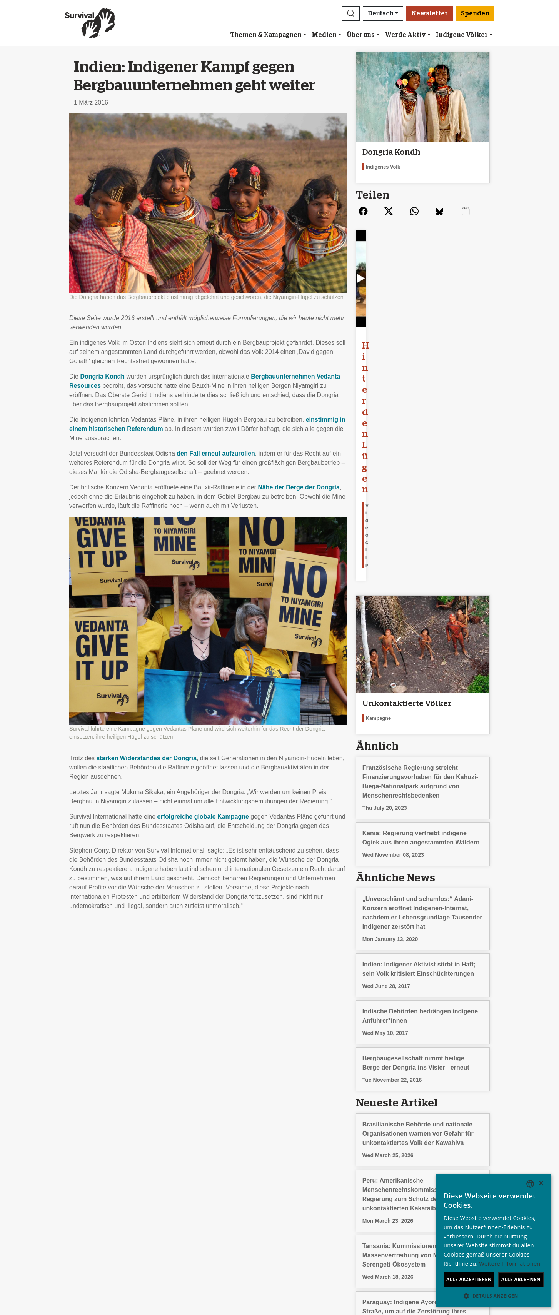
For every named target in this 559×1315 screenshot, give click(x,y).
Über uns (361, 35)
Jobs (29, 1178)
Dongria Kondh (102, 376)
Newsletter (429, 13)
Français (426, 1188)
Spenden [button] (475, 13)
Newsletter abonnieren (184, 1169)
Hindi (422, 1225)
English (425, 1169)
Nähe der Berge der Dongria (299, 487)
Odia (421, 1234)
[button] (351, 13)
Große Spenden (306, 1188)
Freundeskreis (303, 1169)
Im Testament (302, 1197)
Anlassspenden (305, 1178)
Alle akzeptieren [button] (469, 1279)
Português (429, 1215)
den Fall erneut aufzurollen (216, 453)
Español (426, 1178)
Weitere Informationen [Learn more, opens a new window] (510, 1263)
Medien (324, 35)
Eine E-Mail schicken (182, 1178)
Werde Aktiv (405, 35)
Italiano (425, 1197)
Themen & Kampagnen (266, 35)
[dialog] (493, 1240)
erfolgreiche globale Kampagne (203, 816)
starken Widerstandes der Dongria (147, 758)
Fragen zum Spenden (313, 1206)
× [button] (541, 1184)
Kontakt (33, 1206)
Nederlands (430, 1206)
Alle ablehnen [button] (521, 1279)
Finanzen (35, 1188)
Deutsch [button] (381, 13)
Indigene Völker (462, 35)
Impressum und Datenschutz (62, 1197)
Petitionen (167, 1188)
